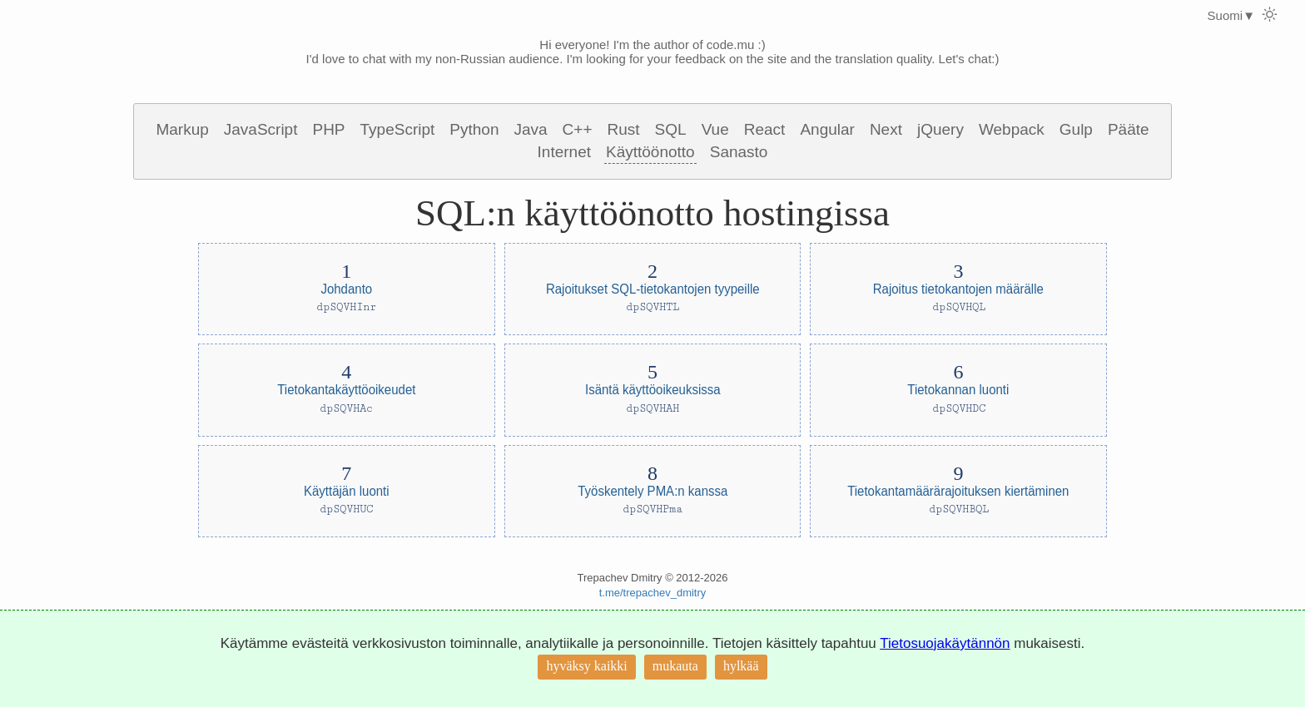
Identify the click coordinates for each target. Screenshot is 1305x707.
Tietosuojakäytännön (945, 643)
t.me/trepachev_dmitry (653, 592)
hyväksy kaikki (586, 666)
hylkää (741, 666)
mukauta (675, 666)
